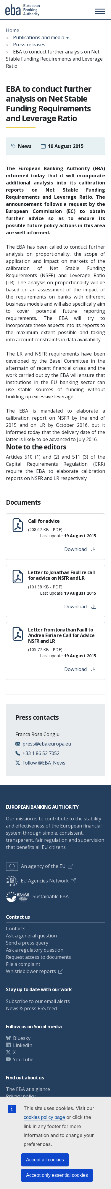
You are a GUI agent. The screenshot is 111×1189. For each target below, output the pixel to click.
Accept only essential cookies (57, 1175)
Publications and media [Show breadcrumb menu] (38, 37)
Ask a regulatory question (34, 950)
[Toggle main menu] (99, 11)
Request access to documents (38, 957)
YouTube (23, 1059)
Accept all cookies (45, 1159)
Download (80, 549)
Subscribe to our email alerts (38, 1001)
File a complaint (23, 964)
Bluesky (21, 1038)
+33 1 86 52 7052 (40, 753)
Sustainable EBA (37, 896)
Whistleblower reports (31, 971)
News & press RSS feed (31, 1008)
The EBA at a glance (28, 1089)
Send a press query (27, 942)
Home (12, 30)
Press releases (29, 44)
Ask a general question (31, 935)
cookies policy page (44, 1117)
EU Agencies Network (37, 880)
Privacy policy (21, 1096)
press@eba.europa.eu (46, 743)
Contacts (15, 928)
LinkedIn (22, 1045)
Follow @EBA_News (43, 762)
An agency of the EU (36, 866)
